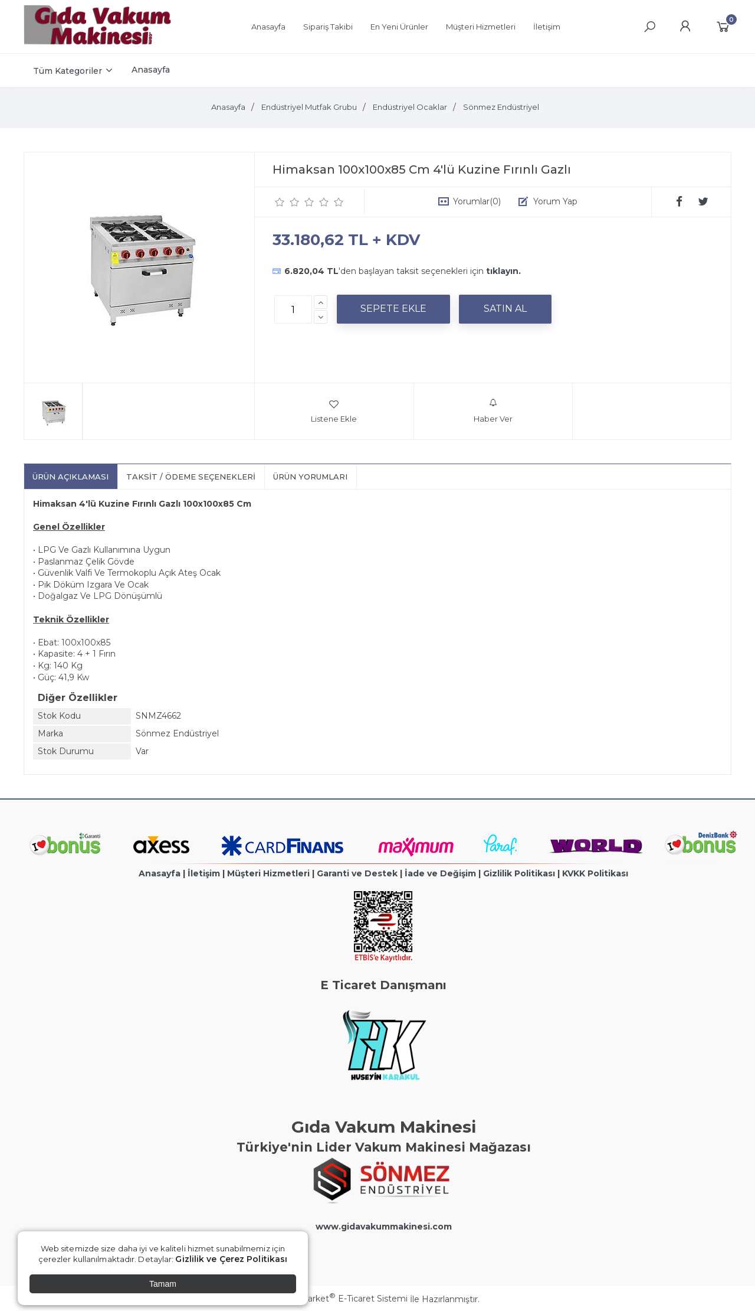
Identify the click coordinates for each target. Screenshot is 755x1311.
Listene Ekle (334, 411)
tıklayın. (503, 271)
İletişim (204, 873)
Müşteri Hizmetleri (268, 873)
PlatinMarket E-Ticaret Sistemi (342, 1298)
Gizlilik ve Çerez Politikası (231, 1259)
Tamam (162, 1284)
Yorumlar (477, 201)
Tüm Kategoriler (67, 71)
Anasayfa (159, 873)
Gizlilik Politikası (519, 873)
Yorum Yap (555, 201)
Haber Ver (493, 411)
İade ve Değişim (440, 873)
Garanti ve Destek (357, 873)
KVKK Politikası (595, 873)
